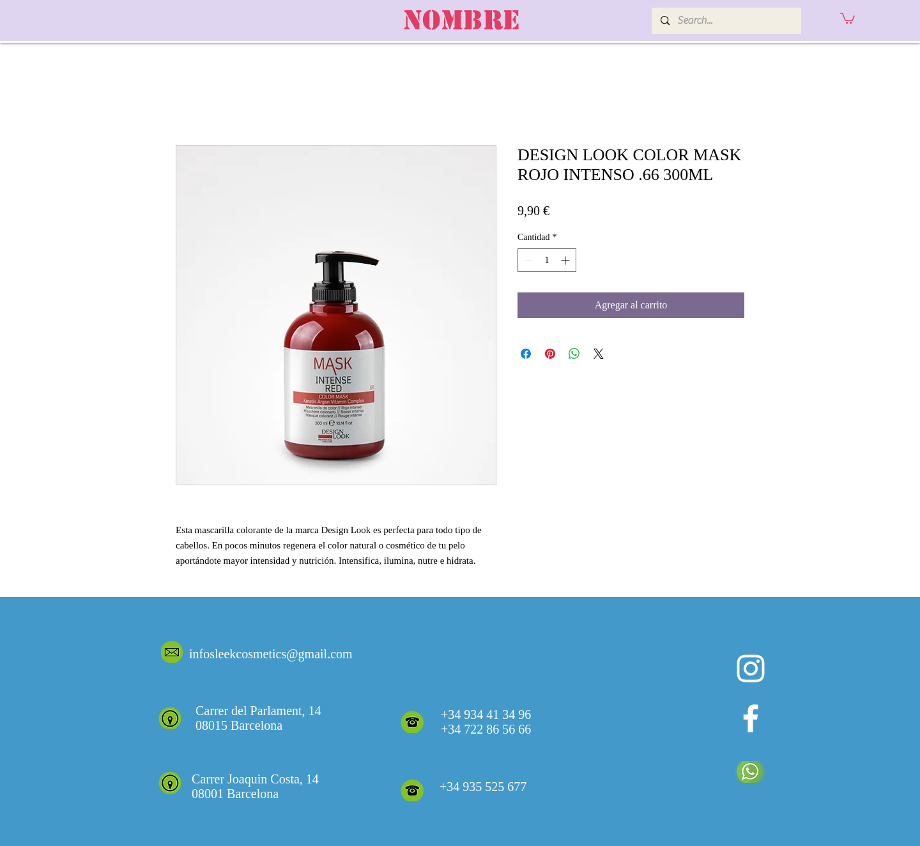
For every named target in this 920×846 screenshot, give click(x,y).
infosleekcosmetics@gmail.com (271, 654)
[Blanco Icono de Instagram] (750, 668)
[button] (847, 17)
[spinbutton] (546, 260)
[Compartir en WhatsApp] (574, 353)
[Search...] (725, 21)
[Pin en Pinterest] (550, 353)
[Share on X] (598, 353)
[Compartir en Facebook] (525, 353)
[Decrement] (527, 260)
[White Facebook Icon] (750, 718)
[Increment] (566, 260)
